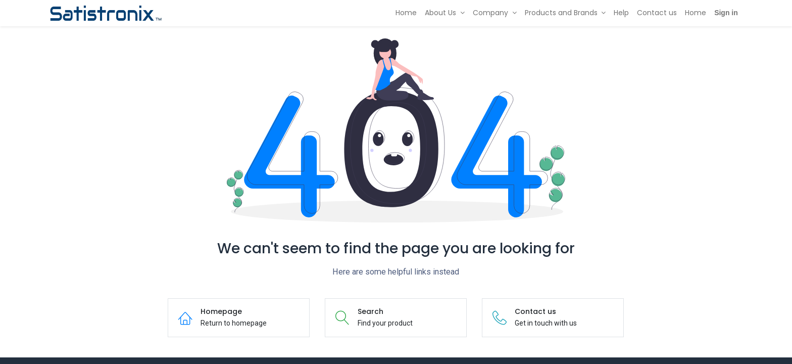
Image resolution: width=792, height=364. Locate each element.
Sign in (726, 13)
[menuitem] (406, 13)
